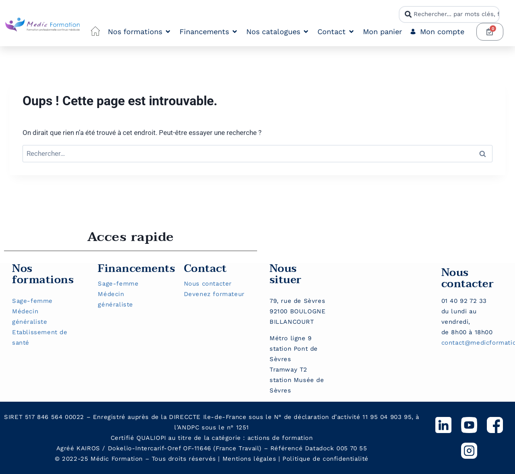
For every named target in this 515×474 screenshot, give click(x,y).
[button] (139, 32)
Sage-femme (32, 300)
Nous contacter (208, 283)
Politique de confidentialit (323, 458)
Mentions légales (249, 458)
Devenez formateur (214, 294)
